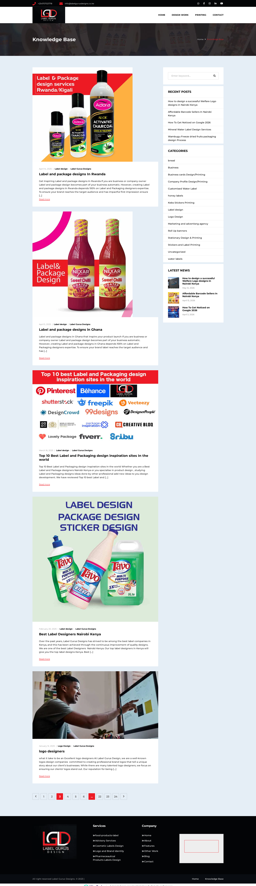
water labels (175, 258)
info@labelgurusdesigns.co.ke (79, 3)
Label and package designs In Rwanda (72, 174)
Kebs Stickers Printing (181, 202)
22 (99, 796)
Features (149, 845)
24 (115, 796)
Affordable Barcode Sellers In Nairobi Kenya (190, 113)
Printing (200, 15)
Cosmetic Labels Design (109, 845)
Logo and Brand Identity (109, 851)
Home (161, 15)
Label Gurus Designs (81, 169)
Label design (61, 169)
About (147, 840)
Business (173, 167)
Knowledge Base (214, 879)
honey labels (175, 195)
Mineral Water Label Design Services (189, 129)
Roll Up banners (177, 230)
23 (107, 796)
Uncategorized (176, 251)
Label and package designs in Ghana (70, 330)
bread (171, 160)
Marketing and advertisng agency (188, 223)
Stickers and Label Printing (184, 244)
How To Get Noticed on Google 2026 (189, 122)
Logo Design (64, 746)
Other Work (151, 851)
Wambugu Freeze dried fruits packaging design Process (192, 138)
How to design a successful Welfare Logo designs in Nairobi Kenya (192, 103)
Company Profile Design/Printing (188, 181)
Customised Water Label (182, 188)
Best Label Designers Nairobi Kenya (70, 634)
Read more (44, 199)
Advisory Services (105, 840)
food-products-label (107, 835)
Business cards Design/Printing (186, 174)
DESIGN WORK (180, 15)
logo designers (52, 751)
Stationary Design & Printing (185, 237)
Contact (218, 15)
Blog (147, 856)
